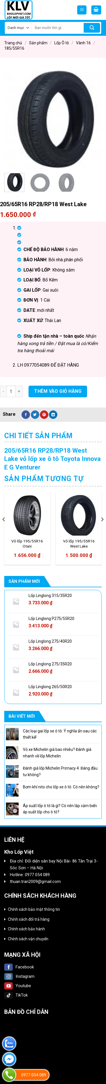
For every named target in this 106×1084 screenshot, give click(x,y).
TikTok (16, 995)
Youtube (17, 985)
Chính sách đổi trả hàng (28, 919)
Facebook (19, 967)
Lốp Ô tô (61, 43)
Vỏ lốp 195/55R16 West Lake (79, 543)
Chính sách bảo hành (26, 929)
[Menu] (81, 10)
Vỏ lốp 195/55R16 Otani (27, 543)
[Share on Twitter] (35, 414)
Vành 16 (83, 43)
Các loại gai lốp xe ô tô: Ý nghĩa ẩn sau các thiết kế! (60, 734)
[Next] (102, 531)
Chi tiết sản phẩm (38, 436)
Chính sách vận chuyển (28, 939)
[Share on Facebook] (25, 414)
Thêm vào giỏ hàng (57, 391)
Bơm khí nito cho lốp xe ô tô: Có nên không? (61, 787)
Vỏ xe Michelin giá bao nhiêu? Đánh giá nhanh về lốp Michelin (57, 752)
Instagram (19, 976)
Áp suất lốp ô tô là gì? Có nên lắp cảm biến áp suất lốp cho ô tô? (60, 808)
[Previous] (4, 531)
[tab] (53, 436)
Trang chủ (13, 43)
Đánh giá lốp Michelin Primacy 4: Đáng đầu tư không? (60, 771)
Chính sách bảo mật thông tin (34, 909)
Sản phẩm (38, 43)
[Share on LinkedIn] (53, 414)
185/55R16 (14, 48)
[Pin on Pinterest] (44, 414)
